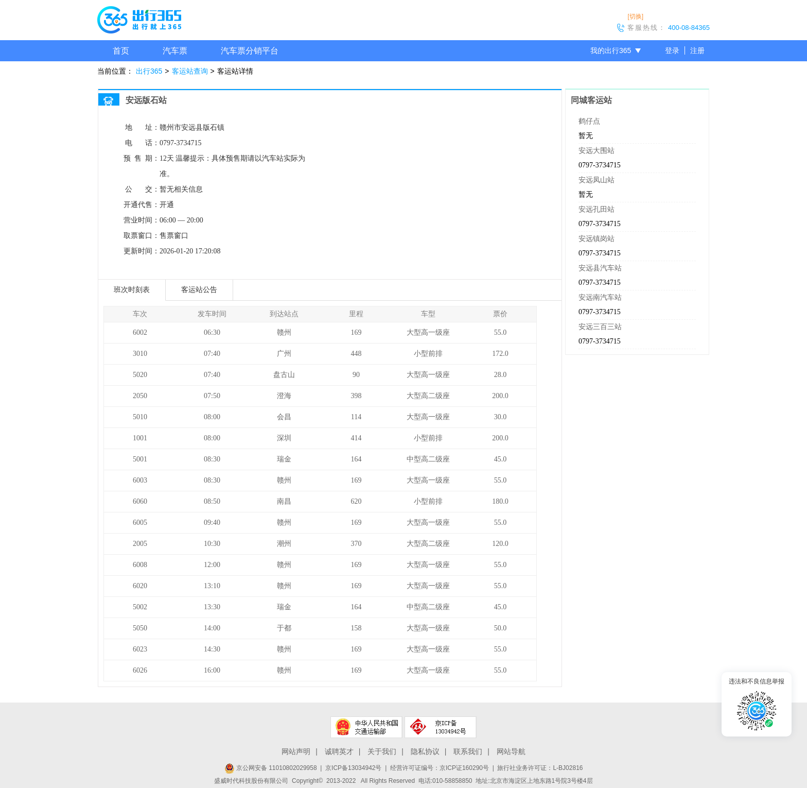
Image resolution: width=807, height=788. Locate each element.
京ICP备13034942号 (353, 768)
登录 (672, 50)
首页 (121, 50)
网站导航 (511, 751)
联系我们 (467, 751)
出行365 (149, 71)
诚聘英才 (339, 751)
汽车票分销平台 (249, 50)
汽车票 (175, 50)
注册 (697, 50)
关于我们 (381, 751)
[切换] (635, 16)
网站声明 (296, 751)
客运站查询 (190, 71)
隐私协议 (425, 751)
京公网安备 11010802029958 (270, 768)
